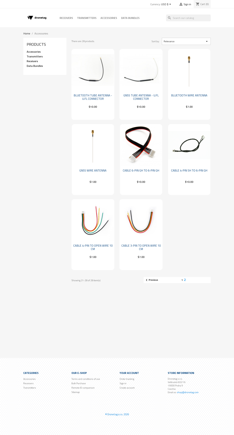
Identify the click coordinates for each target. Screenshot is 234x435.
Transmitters (86, 18)
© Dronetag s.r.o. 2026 (117, 414)
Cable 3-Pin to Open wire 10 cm (141, 247)
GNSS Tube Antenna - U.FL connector (141, 97)
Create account (127, 387)
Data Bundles (130, 18)
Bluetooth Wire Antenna (189, 95)
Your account (129, 373)
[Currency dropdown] (166, 5)
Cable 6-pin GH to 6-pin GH (141, 170)
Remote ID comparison (83, 387)
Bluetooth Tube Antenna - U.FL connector (93, 97)
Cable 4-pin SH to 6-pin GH (189, 170)
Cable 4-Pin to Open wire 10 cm (93, 247)
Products (36, 44)
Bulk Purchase (78, 383)
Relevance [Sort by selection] (186, 41)
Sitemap (75, 392)
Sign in (123, 383)
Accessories (109, 18)
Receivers (66, 18)
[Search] (188, 18)
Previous (151, 280)
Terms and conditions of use (85, 379)
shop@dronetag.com (188, 392)
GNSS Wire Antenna (92, 170)
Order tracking (127, 379)
